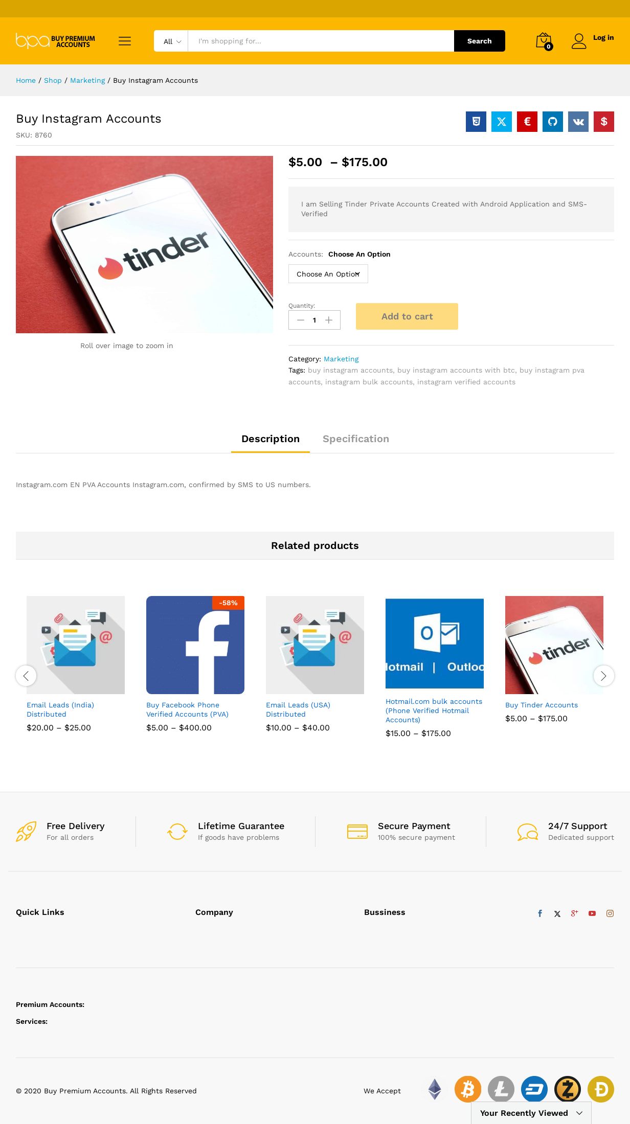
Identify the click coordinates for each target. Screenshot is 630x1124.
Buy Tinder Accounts (541, 705)
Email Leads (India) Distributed (60, 709)
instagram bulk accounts (369, 382)
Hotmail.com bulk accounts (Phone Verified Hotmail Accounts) (434, 710)
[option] (76, 671)
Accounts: (339, 254)
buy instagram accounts (350, 370)
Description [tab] (270, 438)
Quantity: (302, 306)
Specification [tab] (356, 438)
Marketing (341, 359)
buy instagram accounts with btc (456, 370)
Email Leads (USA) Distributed (298, 709)
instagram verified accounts (466, 382)
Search (479, 41)
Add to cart (407, 316)
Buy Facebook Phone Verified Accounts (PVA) (187, 709)
